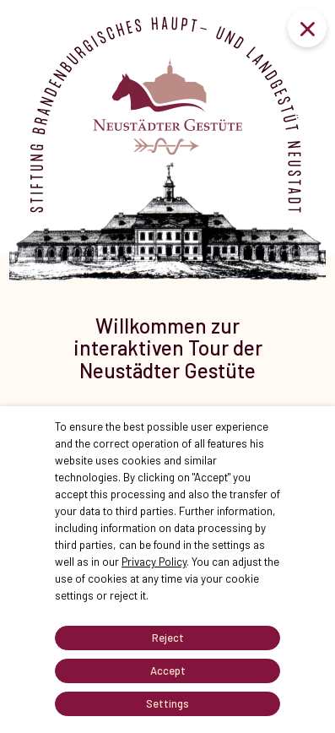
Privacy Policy (154, 561)
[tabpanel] (167, 332)
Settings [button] (167, 703)
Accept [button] (168, 670)
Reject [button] (168, 637)
